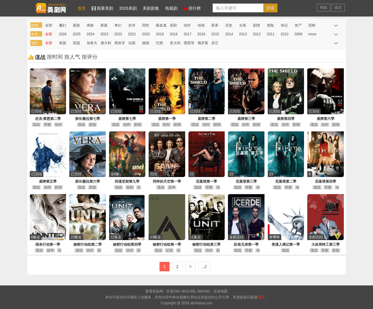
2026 (63, 34)
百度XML (173, 291)
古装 (242, 25)
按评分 (90, 57)
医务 (214, 25)
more (312, 34)
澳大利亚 (106, 44)
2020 (146, 34)
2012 (257, 34)
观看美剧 (103, 8)
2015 (215, 34)
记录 (169, 250)
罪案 (47, 125)
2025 (77, 34)
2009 (299, 34)
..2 (204, 266)
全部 (48, 25)
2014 (229, 34)
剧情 (256, 25)
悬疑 (76, 25)
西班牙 (119, 43)
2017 (188, 34)
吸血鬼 (161, 25)
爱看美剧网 (51, 7)
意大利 (175, 43)
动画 (201, 25)
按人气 (73, 57)
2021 (132, 34)
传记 (284, 25)
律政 (90, 25)
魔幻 (62, 25)
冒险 (270, 25)
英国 (76, 43)
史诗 (131, 25)
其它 (214, 43)
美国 (62, 43)
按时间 (55, 57)
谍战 (36, 125)
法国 (131, 43)
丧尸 (298, 25)
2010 (285, 34)
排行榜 (192, 8)
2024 (91, 34)
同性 (145, 25)
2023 (105, 34)
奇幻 (117, 25)
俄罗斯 (203, 43)
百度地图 (220, 291)
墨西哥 (189, 43)
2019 (160, 34)
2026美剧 (128, 8)
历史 (228, 25)
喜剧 (173, 25)
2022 (118, 34)
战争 (171, 187)
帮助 (323, 8)
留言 (338, 8)
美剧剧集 (151, 8)
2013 (243, 34)
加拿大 (92, 43)
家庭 (104, 25)
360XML (203, 291)
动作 (187, 25)
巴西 (159, 43)
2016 (202, 34)
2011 (271, 34)
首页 (82, 8)
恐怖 (312, 25)
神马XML (189, 291)
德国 (145, 43)
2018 (174, 34)
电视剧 (171, 8)
